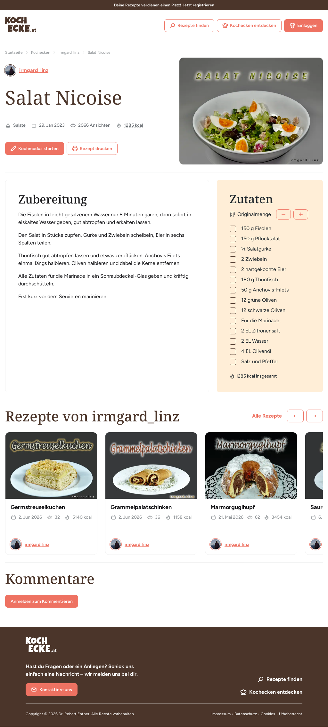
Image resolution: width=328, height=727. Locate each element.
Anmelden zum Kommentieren (42, 601)
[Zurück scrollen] (295, 416)
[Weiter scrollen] (314, 416)
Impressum (221, 714)
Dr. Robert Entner (74, 714)
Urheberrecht (290, 714)
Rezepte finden (189, 25)
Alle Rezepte (267, 416)
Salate (19, 125)
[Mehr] (300, 214)
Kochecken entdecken (249, 25)
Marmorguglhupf (232, 507)
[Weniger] (283, 214)
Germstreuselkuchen (38, 507)
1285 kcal (133, 125)
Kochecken (40, 52)
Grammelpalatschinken (141, 507)
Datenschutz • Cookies (255, 714)
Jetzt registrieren (198, 5)
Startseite (14, 52)
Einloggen (303, 25)
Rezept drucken (92, 148)
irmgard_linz (69, 52)
